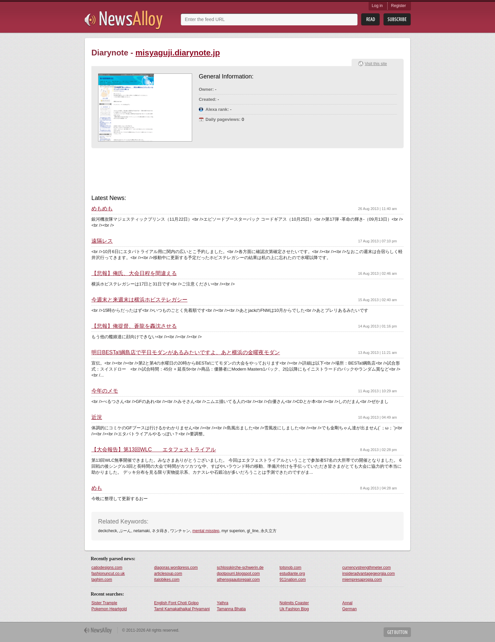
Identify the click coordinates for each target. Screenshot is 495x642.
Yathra (222, 603)
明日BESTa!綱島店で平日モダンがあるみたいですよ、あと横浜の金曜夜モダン (185, 352)
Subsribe (397, 19)
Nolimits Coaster (294, 603)
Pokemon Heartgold (109, 609)
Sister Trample (104, 603)
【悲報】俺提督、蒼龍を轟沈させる (134, 326)
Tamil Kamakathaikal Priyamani (182, 609)
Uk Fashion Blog (294, 609)
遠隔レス (102, 241)
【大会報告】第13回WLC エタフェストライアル (153, 449)
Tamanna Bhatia (231, 609)
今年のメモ (104, 391)
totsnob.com (290, 567)
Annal (347, 603)
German (349, 609)
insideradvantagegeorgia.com (368, 573)
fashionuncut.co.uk (108, 573)
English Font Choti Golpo (176, 603)
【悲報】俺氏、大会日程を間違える (134, 273)
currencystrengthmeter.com (366, 567)
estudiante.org (292, 573)
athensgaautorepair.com (238, 579)
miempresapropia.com (362, 579)
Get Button (397, 632)
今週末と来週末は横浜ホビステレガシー (139, 299)
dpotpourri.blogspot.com (238, 573)
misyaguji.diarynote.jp (177, 52)
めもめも (102, 208)
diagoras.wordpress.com (176, 567)
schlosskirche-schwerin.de (240, 567)
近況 (96, 417)
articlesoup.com (168, 573)
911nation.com (293, 579)
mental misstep (205, 530)
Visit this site (376, 63)
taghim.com (101, 579)
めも (96, 488)
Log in (377, 5)
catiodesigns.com (106, 567)
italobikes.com (166, 579)
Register (398, 5)
